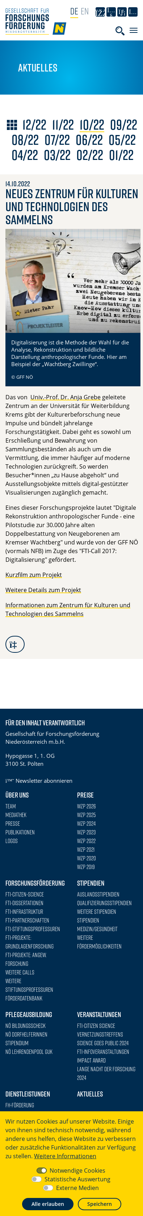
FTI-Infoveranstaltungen (103, 1051)
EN (85, 11)
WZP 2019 (86, 866)
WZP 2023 (86, 832)
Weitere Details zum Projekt (43, 590)
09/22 (123, 124)
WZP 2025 (86, 814)
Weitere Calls (19, 972)
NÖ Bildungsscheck (25, 1025)
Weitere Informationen (65, 1156)
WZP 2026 (86, 806)
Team (10, 806)
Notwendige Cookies (77, 1170)
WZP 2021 (85, 849)
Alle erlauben (47, 1203)
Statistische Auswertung (77, 1179)
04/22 (25, 154)
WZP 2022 (86, 840)
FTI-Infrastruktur (24, 911)
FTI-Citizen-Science (24, 894)
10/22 (92, 124)
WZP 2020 (86, 858)
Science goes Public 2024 (103, 1043)
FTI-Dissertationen (24, 903)
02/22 (89, 154)
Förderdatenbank (23, 998)
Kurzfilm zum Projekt (33, 575)
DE (74, 11)
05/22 (122, 139)
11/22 (63, 124)
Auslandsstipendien (98, 894)
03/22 (57, 154)
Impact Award (91, 1060)
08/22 (25, 139)
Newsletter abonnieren (38, 780)
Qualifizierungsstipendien (104, 903)
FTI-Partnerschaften (27, 920)
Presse (12, 823)
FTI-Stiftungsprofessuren (32, 929)
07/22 (57, 139)
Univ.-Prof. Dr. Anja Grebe (65, 397)
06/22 (89, 139)
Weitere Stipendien (96, 911)
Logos (11, 840)
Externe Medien (77, 1188)
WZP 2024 (86, 823)
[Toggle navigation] (134, 30)
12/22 (34, 124)
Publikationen (20, 832)
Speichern (99, 1203)
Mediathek (15, 814)
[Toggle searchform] (120, 30)
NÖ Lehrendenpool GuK (28, 1051)
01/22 (121, 154)
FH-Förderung (19, 1105)
